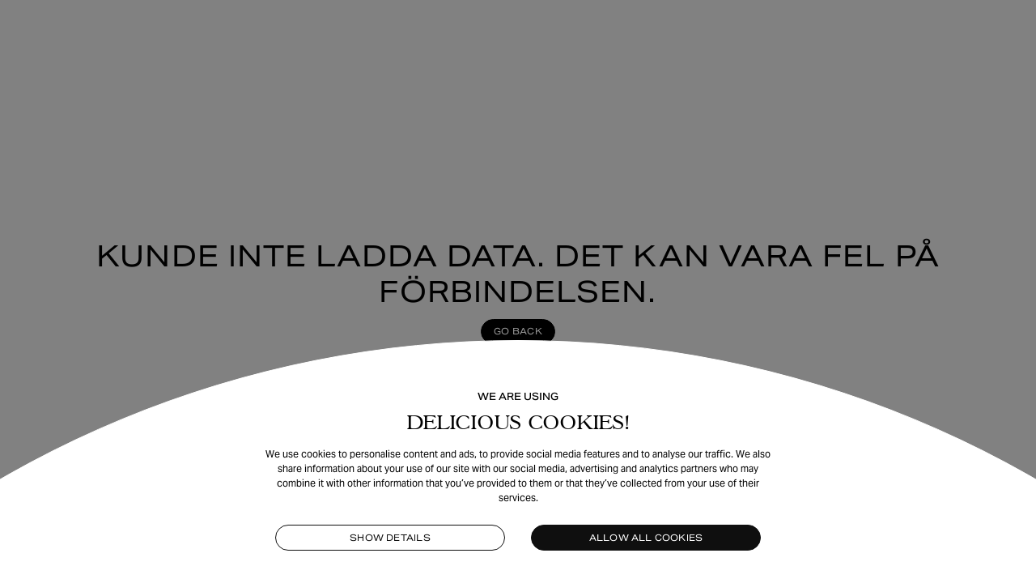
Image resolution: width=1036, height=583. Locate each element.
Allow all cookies (646, 537)
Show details (390, 537)
